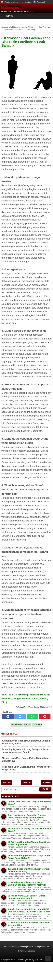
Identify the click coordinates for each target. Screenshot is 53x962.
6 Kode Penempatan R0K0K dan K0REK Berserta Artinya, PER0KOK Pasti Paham (29, 910)
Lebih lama (46, 782)
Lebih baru (6, 782)
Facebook (41, 2)
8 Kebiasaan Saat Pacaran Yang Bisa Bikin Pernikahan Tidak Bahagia (25, 41)
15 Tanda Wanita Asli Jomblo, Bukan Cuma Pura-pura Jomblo (27, 897)
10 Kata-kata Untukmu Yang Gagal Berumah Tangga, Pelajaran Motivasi (27, 883)
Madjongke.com (11, 2)
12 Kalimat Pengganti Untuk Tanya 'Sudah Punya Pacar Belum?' (29, 856)
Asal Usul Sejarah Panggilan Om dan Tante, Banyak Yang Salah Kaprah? (27, 816)
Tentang (15, 947)
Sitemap (31, 951)
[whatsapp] (32, 716)
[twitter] (20, 716)
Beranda (26, 782)
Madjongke (10, 7)
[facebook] (8, 716)
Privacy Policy (33, 947)
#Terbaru (37, 725)
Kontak (28, 2)
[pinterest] (44, 716)
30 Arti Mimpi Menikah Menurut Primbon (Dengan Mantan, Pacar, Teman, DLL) (25, 698)
